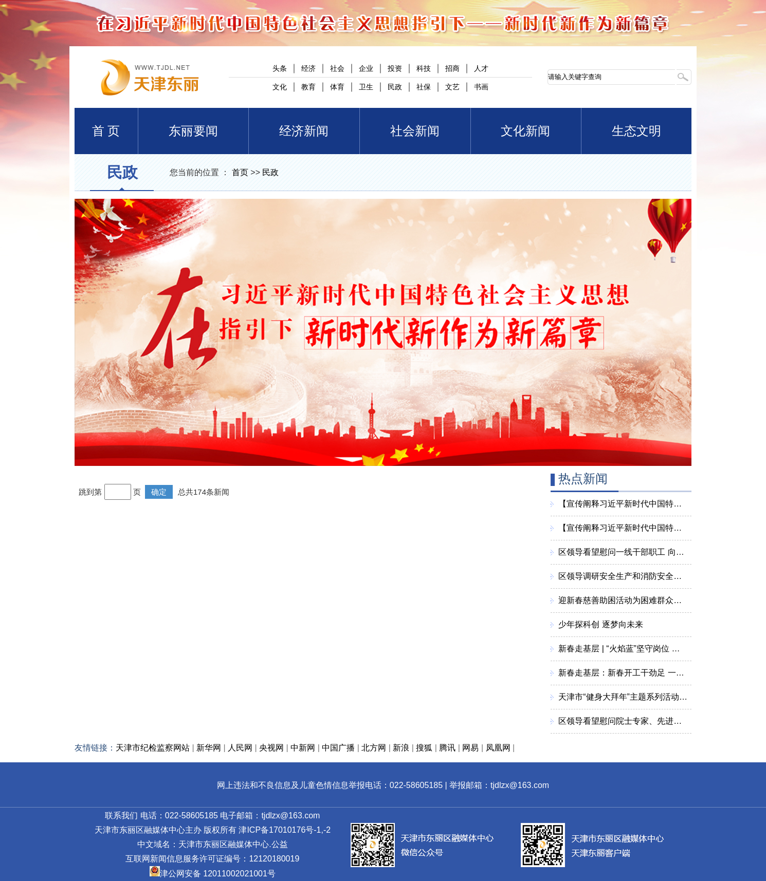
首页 (240, 172)
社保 (423, 87)
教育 (308, 87)
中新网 (302, 747)
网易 (470, 747)
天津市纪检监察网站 (153, 747)
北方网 (373, 747)
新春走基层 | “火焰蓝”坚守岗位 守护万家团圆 (622, 648)
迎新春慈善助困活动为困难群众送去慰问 (622, 600)
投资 (395, 68)
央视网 (271, 747)
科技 (423, 68)
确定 (159, 492)
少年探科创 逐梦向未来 (600, 624)
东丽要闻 (193, 131)
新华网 (208, 747)
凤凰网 (498, 747)
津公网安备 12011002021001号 (213, 873)
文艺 (452, 87)
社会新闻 (415, 131)
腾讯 (447, 747)
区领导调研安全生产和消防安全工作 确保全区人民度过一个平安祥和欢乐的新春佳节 (622, 576)
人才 (481, 68)
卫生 (366, 87)
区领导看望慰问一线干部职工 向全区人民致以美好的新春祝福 (622, 552)
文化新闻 (525, 131)
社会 (337, 68)
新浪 (401, 747)
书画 (481, 87)
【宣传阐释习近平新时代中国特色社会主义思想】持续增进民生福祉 (622, 503)
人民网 (240, 747)
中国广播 (338, 747)
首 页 (106, 131)
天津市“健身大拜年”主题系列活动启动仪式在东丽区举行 (622, 696)
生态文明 (636, 131)
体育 (337, 87)
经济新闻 (304, 131)
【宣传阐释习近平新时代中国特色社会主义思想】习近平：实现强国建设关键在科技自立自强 (622, 527)
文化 (279, 87)
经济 (308, 68)
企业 (366, 68)
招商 (452, 68)
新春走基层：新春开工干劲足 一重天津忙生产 (622, 672)
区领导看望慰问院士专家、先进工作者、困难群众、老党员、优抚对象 (622, 721)
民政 (395, 87)
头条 (279, 68)
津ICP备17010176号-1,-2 (285, 830)
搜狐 (424, 747)
